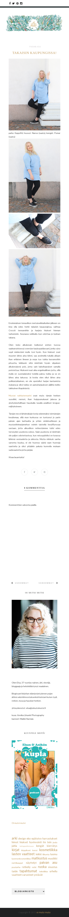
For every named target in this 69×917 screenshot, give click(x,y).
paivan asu (35, 47)
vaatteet (17, 874)
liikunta (46, 854)
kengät (40, 845)
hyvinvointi (35, 842)
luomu (53, 854)
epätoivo (36, 838)
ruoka (42, 867)
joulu (55, 842)
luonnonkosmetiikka (21, 858)
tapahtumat (28, 871)
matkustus (39, 858)
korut (35, 850)
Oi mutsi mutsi (19, 823)
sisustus (52, 867)
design (22, 838)
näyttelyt (31, 862)
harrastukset (49, 838)
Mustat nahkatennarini (20, 395)
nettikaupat (17, 863)
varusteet (27, 874)
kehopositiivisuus (27, 846)
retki (34, 867)
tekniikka (43, 871)
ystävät (38, 874)
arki (14, 838)
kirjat (15, 850)
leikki (39, 854)
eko (29, 838)
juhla (14, 845)
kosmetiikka (48, 850)
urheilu (53, 871)
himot (15, 842)
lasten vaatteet (23, 854)
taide (15, 871)
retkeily (26, 867)
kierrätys (52, 845)
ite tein (47, 842)
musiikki (52, 858)
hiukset (24, 842)
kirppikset (26, 850)
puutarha (16, 867)
